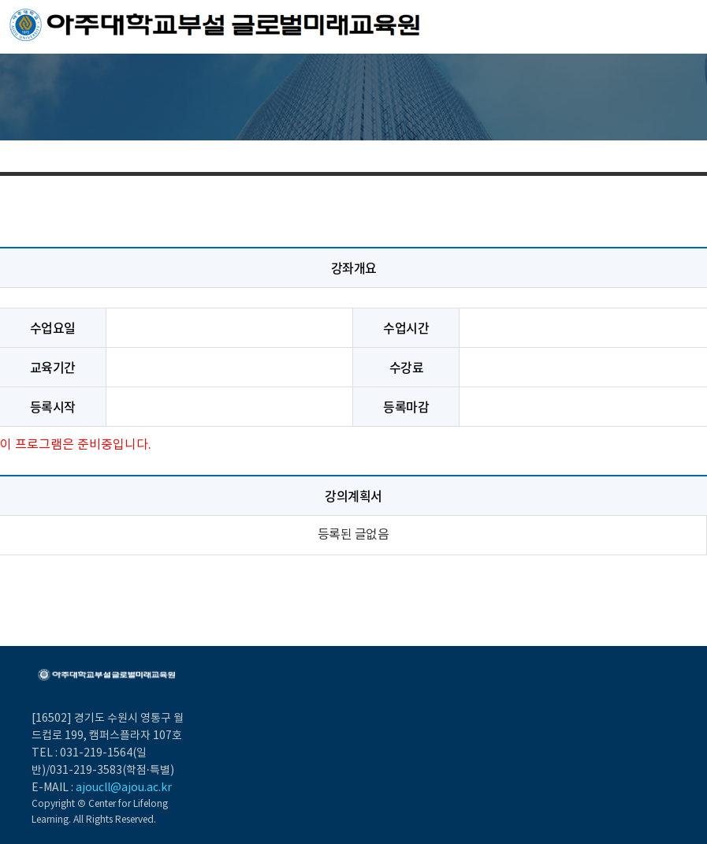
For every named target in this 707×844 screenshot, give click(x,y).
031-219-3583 (86, 770)
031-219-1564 (96, 753)
